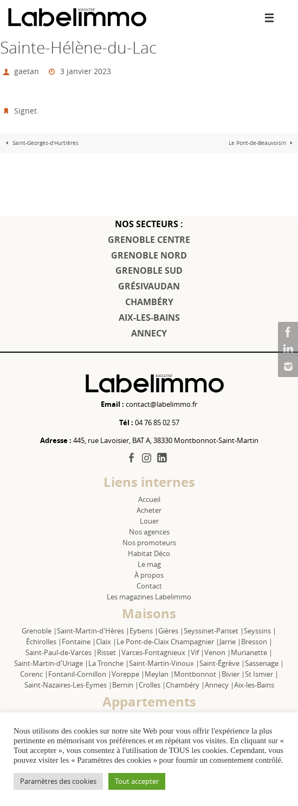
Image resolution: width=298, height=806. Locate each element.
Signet (25, 110)
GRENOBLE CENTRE (149, 240)
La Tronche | (108, 663)
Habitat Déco (149, 553)
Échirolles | (44, 641)
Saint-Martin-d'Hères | (93, 631)
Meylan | (159, 674)
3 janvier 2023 (85, 71)
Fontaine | (79, 641)
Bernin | (125, 685)
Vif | (197, 652)
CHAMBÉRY (149, 302)
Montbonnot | (198, 674)
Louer (149, 521)
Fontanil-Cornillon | (80, 674)
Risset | (109, 652)
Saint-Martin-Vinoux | (164, 663)
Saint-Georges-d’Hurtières (41, 143)
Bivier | (233, 674)
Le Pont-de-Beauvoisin (262, 143)
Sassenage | (264, 663)
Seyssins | (260, 631)
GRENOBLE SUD (149, 270)
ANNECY (149, 333)
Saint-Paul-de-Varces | (61, 652)
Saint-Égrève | (222, 663)
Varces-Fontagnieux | (156, 652)
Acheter (149, 510)
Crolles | (152, 685)
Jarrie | (230, 641)
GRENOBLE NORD (149, 255)
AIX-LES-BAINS (149, 317)
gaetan (26, 71)
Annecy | (219, 685)
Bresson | (257, 641)
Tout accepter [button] (137, 781)
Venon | (217, 652)
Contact (149, 586)
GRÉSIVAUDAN (149, 286)
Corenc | (34, 674)
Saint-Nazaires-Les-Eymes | (68, 685)
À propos (149, 575)
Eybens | (143, 631)
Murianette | (252, 652)
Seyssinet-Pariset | (214, 631)
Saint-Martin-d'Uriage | (51, 663)
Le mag (149, 564)
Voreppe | (128, 674)
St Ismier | (261, 674)
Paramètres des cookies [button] (58, 781)
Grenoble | (39, 631)
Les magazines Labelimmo (149, 597)
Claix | (106, 641)
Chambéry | (185, 685)
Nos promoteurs (149, 542)
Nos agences (149, 532)
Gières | (171, 631)
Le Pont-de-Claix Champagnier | (167, 641)
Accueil (149, 499)
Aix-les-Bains (254, 685)
